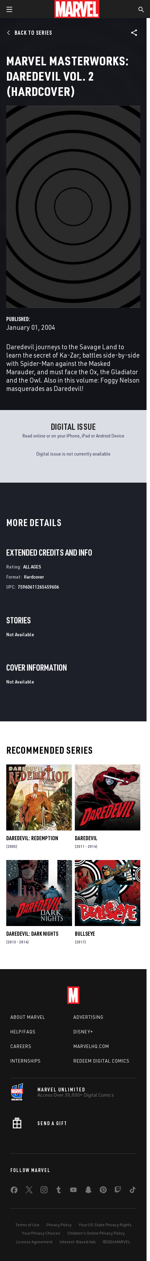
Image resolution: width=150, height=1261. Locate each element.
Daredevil (86, 838)
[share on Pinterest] (103, 1191)
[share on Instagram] (44, 1191)
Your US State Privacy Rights (105, 1224)
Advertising (88, 1017)
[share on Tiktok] (132, 1191)
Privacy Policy (59, 1224)
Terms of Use (27, 1224)
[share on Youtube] (73, 1191)
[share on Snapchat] (88, 1191)
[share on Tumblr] (58, 1191)
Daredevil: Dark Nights (32, 933)
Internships (25, 1061)
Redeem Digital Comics (101, 1061)
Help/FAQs (23, 1031)
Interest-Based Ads (78, 1241)
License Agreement (34, 1241)
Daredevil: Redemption (32, 838)
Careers (21, 1046)
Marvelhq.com (91, 1046)
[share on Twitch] (117, 1191)
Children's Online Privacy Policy (96, 1233)
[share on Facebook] (14, 1191)
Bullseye (85, 933)
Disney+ (83, 1031)
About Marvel (27, 1017)
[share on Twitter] (29, 1191)
